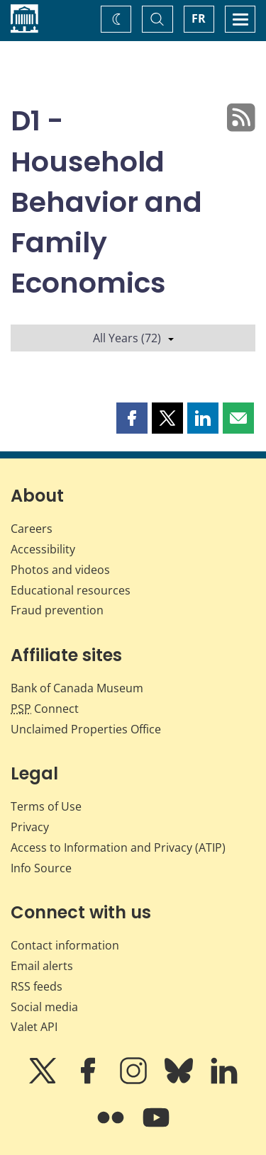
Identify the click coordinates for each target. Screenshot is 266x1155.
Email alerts (42, 966)
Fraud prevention (57, 610)
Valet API (34, 1027)
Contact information (65, 945)
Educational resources (71, 590)
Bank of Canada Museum (77, 688)
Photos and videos (60, 570)
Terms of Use (46, 806)
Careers (31, 528)
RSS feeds (36, 986)
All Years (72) (133, 338)
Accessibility (43, 549)
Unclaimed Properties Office (86, 729)
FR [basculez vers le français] (199, 18)
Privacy (30, 827)
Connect (45, 708)
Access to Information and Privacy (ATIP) (118, 847)
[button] (132, 418)
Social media (44, 1007)
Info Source (41, 868)
